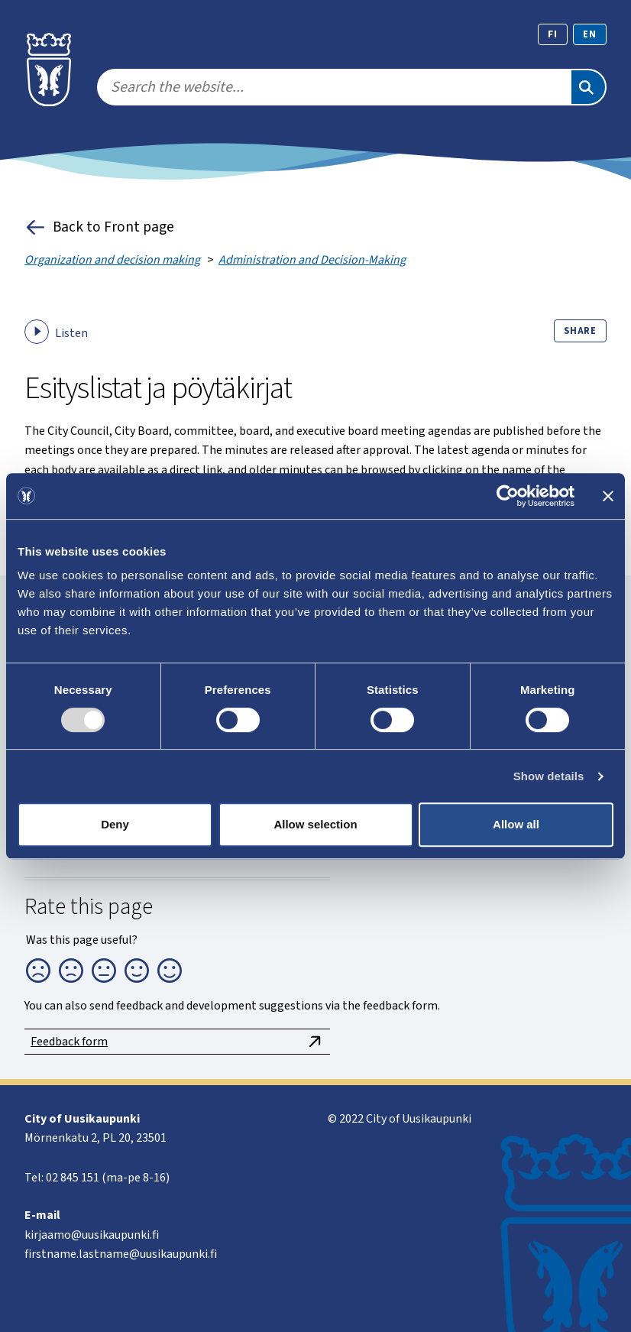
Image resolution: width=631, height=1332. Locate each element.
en (590, 34)
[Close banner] (608, 496)
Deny (115, 824)
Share (580, 331)
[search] (333, 87)
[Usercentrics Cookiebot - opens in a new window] (507, 496)
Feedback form (177, 1041)
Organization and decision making (112, 259)
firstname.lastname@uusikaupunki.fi (120, 1254)
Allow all (516, 824)
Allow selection (315, 824)
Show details (548, 776)
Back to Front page (99, 227)
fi (553, 34)
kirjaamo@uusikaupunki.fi (91, 1235)
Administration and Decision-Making (312, 259)
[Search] (588, 87)
